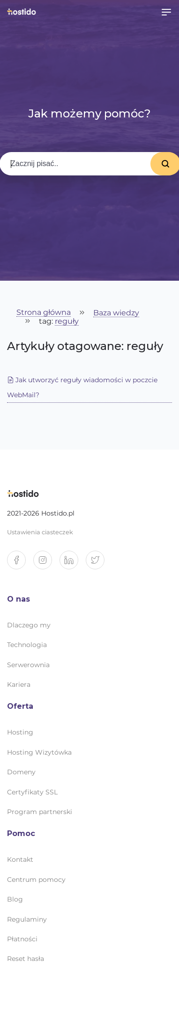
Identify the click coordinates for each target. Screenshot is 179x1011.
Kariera (18, 684)
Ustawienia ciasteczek (40, 532)
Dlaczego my (29, 625)
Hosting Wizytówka (39, 752)
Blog (15, 899)
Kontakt (20, 859)
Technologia (27, 644)
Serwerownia (28, 665)
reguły (67, 322)
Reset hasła (25, 958)
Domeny (21, 772)
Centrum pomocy (36, 879)
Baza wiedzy (116, 313)
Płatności (22, 939)
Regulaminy (27, 919)
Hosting (20, 732)
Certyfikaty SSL (32, 792)
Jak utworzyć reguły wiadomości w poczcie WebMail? (82, 387)
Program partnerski (39, 811)
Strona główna (43, 313)
